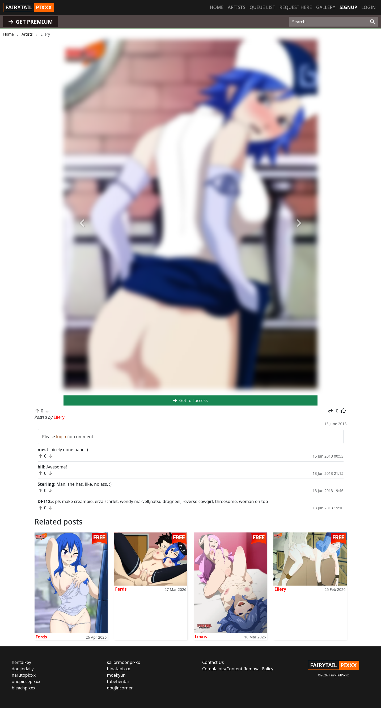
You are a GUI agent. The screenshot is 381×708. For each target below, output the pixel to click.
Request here (296, 7)
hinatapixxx (118, 669)
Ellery (280, 589)
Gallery (325, 7)
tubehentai (118, 681)
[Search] (372, 22)
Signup (348, 7)
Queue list (262, 7)
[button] (82, 223)
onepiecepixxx (26, 681)
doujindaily (23, 669)
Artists (236, 7)
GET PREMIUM (31, 21)
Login (368, 7)
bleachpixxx (23, 688)
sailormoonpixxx (123, 662)
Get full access (190, 400)
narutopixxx (24, 675)
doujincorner (120, 688)
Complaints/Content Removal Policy (237, 669)
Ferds (41, 637)
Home (216, 7)
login (61, 437)
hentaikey (21, 662)
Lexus (201, 636)
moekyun (116, 675)
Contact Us (213, 662)
